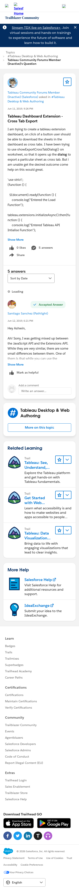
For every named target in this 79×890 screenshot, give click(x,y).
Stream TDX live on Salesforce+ (36, 27)
